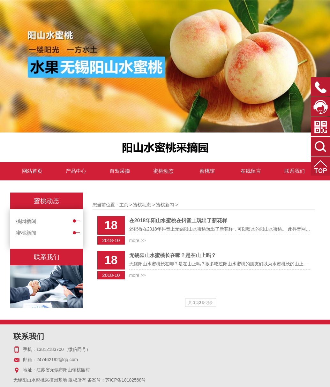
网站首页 (32, 171)
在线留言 (251, 171)
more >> (137, 240)
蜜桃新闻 (26, 233)
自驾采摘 (119, 171)
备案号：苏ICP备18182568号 (116, 380)
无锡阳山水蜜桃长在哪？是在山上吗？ (172, 255)
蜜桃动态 (163, 171)
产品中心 (76, 171)
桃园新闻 (26, 221)
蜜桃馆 (207, 171)
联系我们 (294, 171)
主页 (123, 204)
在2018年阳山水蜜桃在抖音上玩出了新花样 (178, 220)
